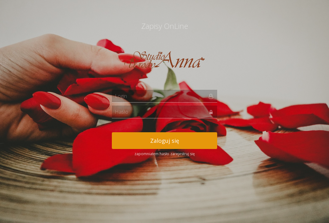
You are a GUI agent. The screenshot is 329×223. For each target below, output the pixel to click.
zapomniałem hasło (151, 153)
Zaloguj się (164, 140)
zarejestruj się (182, 153)
